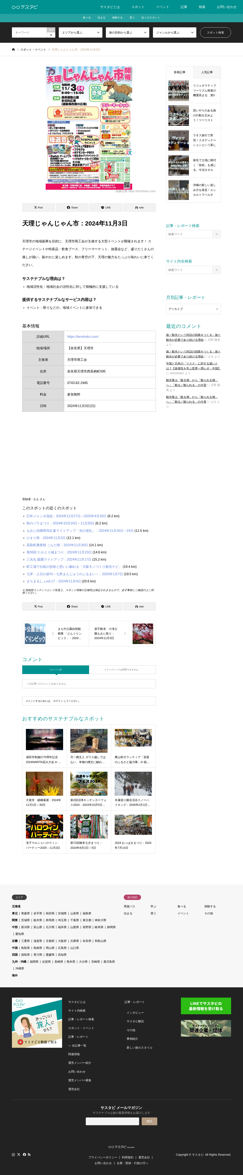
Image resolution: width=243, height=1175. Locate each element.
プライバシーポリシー (102, 1157)
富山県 (38, 927)
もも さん (39, 499)
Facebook (24, 1154)
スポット (138, 7)
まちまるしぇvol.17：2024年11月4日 (54, 581)
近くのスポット (155, 18)
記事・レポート (78, 1036)
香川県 (38, 954)
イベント (162, 7)
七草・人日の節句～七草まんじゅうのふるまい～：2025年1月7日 (75, 574)
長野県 (87, 927)
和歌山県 (100, 941)
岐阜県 (99, 927)
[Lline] (105, 207)
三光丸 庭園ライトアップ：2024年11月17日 (59, 559)
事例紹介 (132, 1038)
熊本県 (71, 961)
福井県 (62, 927)
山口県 (74, 947)
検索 (202, 7)
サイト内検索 (77, 1010)
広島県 (62, 947)
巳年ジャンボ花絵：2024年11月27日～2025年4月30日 (66, 516)
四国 (15, 954)
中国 (15, 947)
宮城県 (62, 913)
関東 (15, 920)
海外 (15, 975)
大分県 (83, 961)
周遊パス (129, 906)
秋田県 (50, 913)
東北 (15, 913)
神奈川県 (100, 920)
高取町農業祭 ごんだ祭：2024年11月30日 (57, 545)
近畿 (15, 941)
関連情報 (74, 1054)
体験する (117, 18)
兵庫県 (74, 941)
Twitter (18, 1154)
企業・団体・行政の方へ (132, 1163)
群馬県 (50, 920)
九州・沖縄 (19, 961)
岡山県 (50, 947)
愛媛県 (50, 954)
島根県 (38, 947)
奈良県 (87, 941)
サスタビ (198, 1154)
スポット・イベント (81, 1028)
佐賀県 (46, 961)
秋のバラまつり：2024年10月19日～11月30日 (61, 523)
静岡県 (111, 927)
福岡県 (34, 961)
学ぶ (153, 906)
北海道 (16, 906)
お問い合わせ (227, 7)
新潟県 (25, 927)
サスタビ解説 (135, 1021)
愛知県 (19, 934)
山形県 (74, 913)
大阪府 (62, 941)
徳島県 (25, 954)
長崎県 (58, 961)
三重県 (25, 941)
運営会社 (74, 1089)
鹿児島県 (109, 961)
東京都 (87, 920)
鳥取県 (25, 947)
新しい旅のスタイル (140, 1047)
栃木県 (38, 920)
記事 (184, 7)
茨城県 (25, 920)
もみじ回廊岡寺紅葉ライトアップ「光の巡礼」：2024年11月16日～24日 (80, 530)
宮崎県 (95, 961)
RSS (29, 1154)
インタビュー (135, 1012)
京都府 (50, 941)
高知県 (62, 954)
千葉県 (74, 920)
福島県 (87, 913)
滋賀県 (38, 941)
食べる (82, 18)
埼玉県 (62, 920)
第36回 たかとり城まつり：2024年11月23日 (59, 552)
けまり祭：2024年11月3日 (46, 538)
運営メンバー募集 (79, 1080)
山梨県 (74, 927)
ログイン (58, 701)
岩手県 (38, 913)
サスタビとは (110, 7)
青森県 (25, 913)
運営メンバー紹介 (79, 1062)
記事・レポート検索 (81, 1019)
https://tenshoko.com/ (82, 336)
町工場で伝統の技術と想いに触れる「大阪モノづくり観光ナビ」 (74, 566)
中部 (15, 927)
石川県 (50, 927)
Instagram (13, 1154)
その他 (208, 913)
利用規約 (127, 1157)
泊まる (99, 18)
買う (134, 18)
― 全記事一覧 (77, 1045)
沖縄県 (19, 968)
